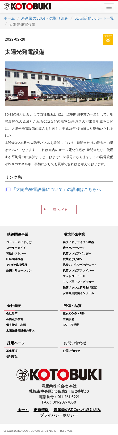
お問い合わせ (71, 351)
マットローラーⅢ (74, 276)
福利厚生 (11, 356)
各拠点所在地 (14, 319)
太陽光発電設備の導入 (20, 330)
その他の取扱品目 (16, 265)
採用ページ (16, 343)
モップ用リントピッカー (78, 282)
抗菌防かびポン (73, 259)
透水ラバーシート (74, 248)
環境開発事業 (74, 234)
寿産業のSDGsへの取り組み (44, 18)
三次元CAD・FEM (74, 313)
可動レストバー (16, 253)
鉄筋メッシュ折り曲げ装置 (80, 287)
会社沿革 (11, 313)
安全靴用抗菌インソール (78, 293)
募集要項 (11, 351)
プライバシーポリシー (59, 415)
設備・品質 (72, 305)
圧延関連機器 (14, 259)
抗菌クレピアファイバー (78, 270)
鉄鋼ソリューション (19, 270)
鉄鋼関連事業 (17, 234)
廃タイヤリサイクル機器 (78, 242)
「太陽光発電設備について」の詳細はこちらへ (56, 189)
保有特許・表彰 (16, 325)
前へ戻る (60, 209)
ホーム (9, 18)
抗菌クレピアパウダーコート (80, 265)
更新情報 (41, 409)
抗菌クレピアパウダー (77, 253)
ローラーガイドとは (19, 242)
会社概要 (14, 305)
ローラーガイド (16, 248)
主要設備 (68, 319)
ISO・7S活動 (71, 325)
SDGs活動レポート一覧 (94, 18)
